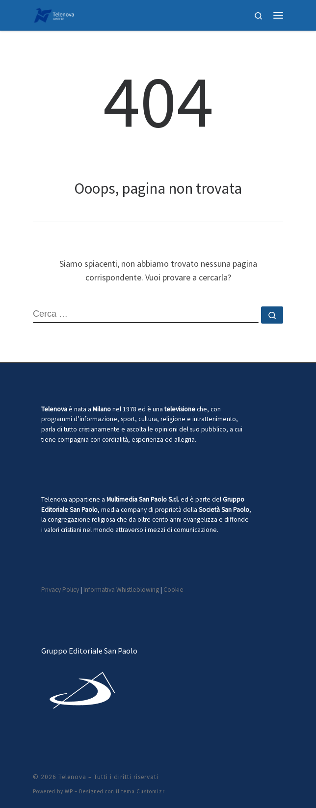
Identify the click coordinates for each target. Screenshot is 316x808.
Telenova (72, 777)
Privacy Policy (60, 589)
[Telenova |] (54, 14)
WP (69, 791)
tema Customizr (143, 791)
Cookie (173, 589)
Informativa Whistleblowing (121, 589)
